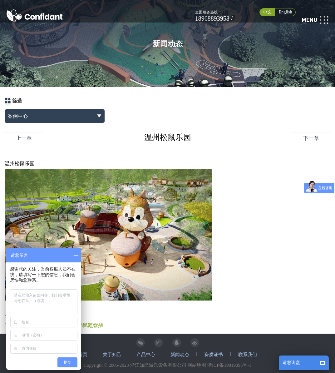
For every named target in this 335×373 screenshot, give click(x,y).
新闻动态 (179, 354)
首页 (82, 354)
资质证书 (213, 354)
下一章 (311, 138)
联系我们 (247, 354)
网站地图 (196, 365)
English (285, 12)
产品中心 (145, 354)
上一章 (24, 138)
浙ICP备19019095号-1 (229, 365)
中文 (267, 12)
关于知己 (112, 354)
